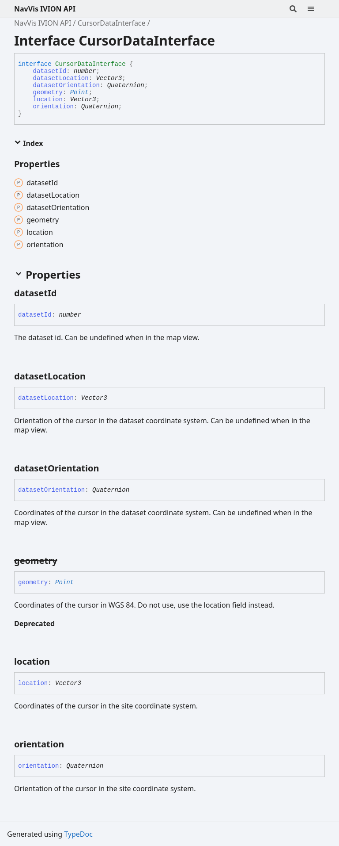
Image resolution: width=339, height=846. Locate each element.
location (48, 99)
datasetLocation (61, 78)
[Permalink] (64, 293)
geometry (48, 92)
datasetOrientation (66, 85)
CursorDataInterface (112, 23)
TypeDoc (78, 834)
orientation (53, 106)
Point (79, 92)
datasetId (50, 71)
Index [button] (28, 143)
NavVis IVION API (44, 9)
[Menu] (316, 9)
